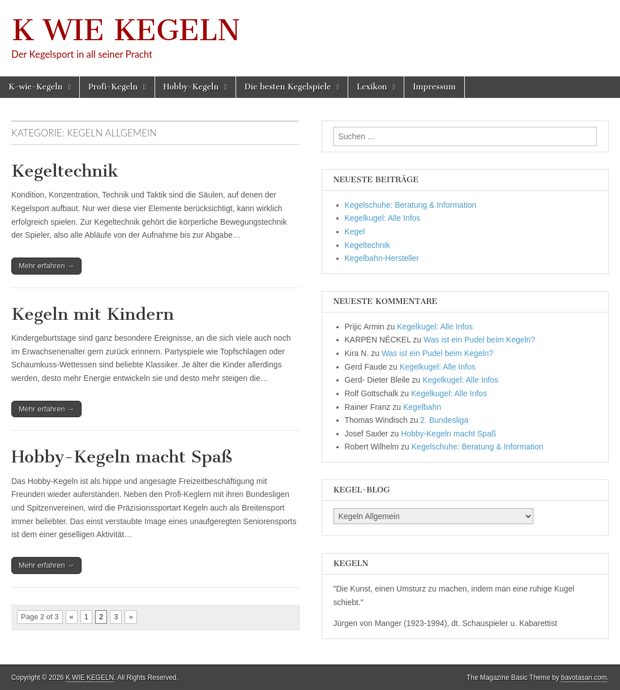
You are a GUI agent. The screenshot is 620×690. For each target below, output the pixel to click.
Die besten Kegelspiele (288, 87)
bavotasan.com (584, 678)
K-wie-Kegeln (35, 87)
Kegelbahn (422, 407)
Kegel (355, 231)
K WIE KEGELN (125, 30)
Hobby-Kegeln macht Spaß (121, 457)
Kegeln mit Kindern (92, 314)
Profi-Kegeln (113, 87)
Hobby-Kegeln (191, 87)
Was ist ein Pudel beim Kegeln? (479, 339)
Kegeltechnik (64, 171)
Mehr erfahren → (46, 266)
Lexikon (372, 87)
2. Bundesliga (444, 420)
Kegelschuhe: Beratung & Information (411, 204)
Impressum (434, 87)
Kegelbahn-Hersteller (382, 258)
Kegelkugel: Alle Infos (383, 217)
